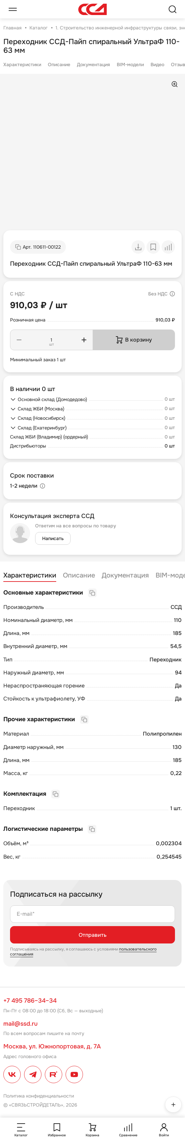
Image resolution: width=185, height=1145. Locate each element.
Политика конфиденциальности (38, 1096)
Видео (157, 64)
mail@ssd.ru (20, 1023)
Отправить (92, 934)
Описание (59, 64)
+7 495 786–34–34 (30, 1000)
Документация (93, 64)
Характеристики (22, 64)
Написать (53, 538)
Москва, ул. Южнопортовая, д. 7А (52, 1046)
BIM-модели (130, 64)
